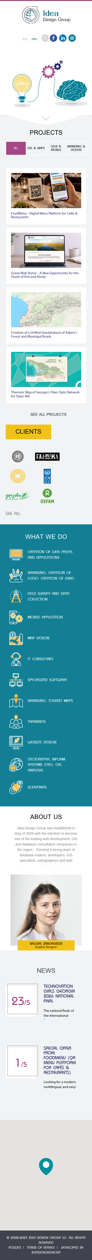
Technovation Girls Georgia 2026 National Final (59, 993)
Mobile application (45, 617)
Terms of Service (41, 1247)
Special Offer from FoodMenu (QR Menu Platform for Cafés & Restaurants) (60, 1060)
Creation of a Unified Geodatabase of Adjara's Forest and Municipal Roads (44, 334)
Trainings (37, 721)
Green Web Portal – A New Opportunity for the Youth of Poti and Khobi (45, 275)
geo (25, 39)
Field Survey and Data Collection (48, 596)
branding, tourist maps (50, 701)
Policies (15, 1247)
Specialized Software (47, 680)
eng (34, 39)
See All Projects (48, 414)
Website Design (42, 742)
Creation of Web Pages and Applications (50, 555)
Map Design (38, 638)
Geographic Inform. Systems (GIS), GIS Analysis (47, 765)
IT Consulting (40, 659)
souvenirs (37, 787)
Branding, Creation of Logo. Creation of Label (51, 576)
